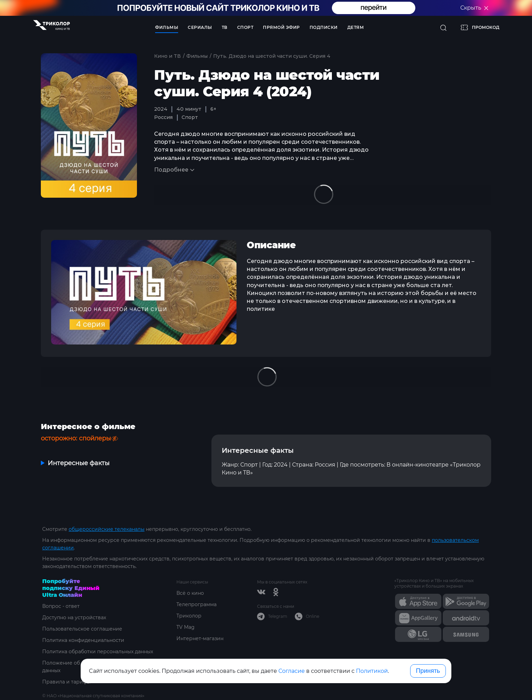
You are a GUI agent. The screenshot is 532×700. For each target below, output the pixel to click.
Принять (428, 670)
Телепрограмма (196, 604)
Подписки (324, 27)
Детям (355, 27)
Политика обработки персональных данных (97, 651)
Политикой (372, 671)
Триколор (188, 616)
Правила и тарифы (66, 682)
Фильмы (166, 27)
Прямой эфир (281, 27)
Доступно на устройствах (74, 617)
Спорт (245, 27)
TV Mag (185, 627)
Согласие (291, 671)
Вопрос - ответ (61, 606)
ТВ (225, 27)
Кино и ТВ (167, 56)
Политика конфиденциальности (83, 640)
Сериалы (200, 27)
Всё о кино (190, 593)
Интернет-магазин (199, 638)
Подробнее (171, 169)
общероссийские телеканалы (106, 529)
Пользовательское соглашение (82, 629)
